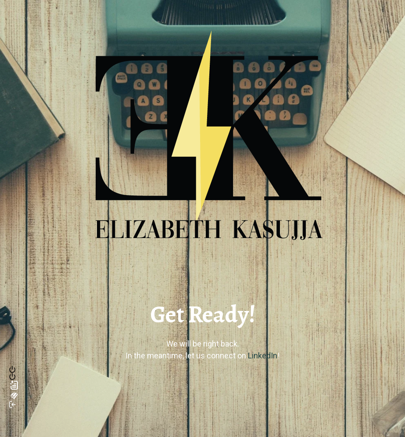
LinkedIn (262, 355)
